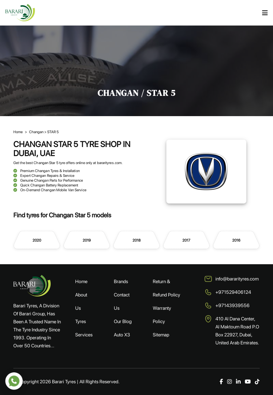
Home (18, 132)
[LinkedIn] (238, 381)
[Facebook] (221, 381)
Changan (36, 132)
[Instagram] (229, 381)
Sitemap (161, 334)
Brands (121, 281)
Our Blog (123, 321)
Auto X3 (122, 334)
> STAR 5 (51, 132)
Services (84, 334)
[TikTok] (257, 381)
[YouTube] (248, 381)
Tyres (80, 321)
